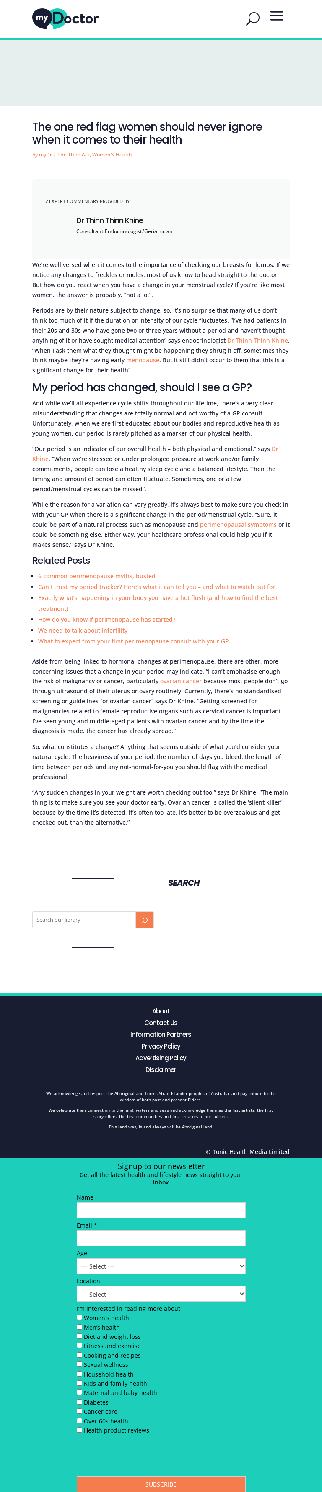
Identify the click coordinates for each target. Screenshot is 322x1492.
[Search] (144, 919)
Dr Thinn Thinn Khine (109, 220)
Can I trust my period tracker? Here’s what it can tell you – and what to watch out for (156, 587)
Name (85, 1197)
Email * (87, 1225)
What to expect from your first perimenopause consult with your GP (133, 641)
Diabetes (96, 1402)
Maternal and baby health (120, 1393)
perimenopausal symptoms (238, 524)
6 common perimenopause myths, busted (97, 576)
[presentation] (140, 1457)
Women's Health (112, 154)
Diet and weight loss (112, 1337)
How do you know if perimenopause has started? (106, 619)
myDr (45, 154)
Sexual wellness (106, 1365)
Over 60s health (106, 1421)
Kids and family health (115, 1383)
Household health (109, 1374)
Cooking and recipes (112, 1355)
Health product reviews (116, 1430)
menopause (142, 360)
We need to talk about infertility (82, 630)
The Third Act (73, 154)
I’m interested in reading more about (128, 1309)
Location (88, 1281)
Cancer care (100, 1411)
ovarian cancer (181, 681)
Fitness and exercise (112, 1346)
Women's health (106, 1318)
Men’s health (102, 1327)
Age (82, 1253)
